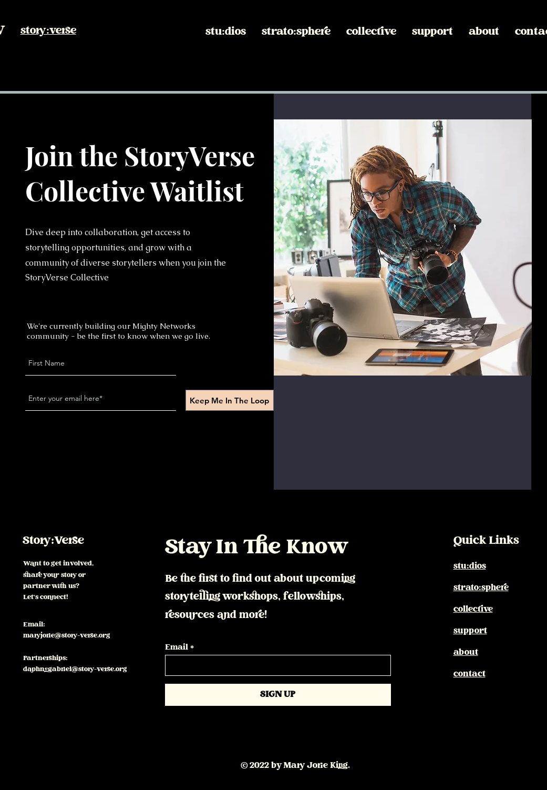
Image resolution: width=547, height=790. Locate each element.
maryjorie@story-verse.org (66, 636)
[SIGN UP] (278, 695)
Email (176, 648)
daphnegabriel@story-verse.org (75, 669)
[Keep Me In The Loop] (229, 400)
